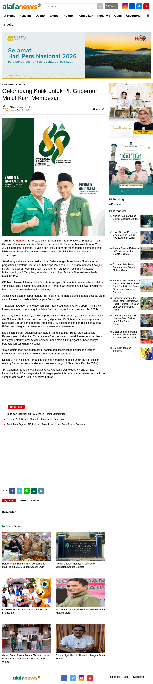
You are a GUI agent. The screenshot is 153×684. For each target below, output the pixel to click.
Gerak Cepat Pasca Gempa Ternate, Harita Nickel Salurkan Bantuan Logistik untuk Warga (25, 658)
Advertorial (133, 15)
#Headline (34, 500)
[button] (147, 14)
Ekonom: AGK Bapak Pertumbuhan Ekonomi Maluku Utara (125, 267)
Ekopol (54, 15)
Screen (111, 6)
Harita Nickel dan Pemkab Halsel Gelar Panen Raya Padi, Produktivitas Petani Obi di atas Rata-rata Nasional (126, 286)
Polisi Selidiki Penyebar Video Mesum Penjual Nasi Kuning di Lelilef (125, 235)
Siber (126, 676)
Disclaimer (139, 676)
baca (96, 109)
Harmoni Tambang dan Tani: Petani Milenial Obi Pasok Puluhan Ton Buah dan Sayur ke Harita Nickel (126, 304)
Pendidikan (85, 15)
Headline (25, 15)
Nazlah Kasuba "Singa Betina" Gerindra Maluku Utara (125, 219)
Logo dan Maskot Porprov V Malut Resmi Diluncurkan (36, 414)
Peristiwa (103, 15)
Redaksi (115, 676)
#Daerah (22, 500)
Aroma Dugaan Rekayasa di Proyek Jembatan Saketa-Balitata (126, 251)
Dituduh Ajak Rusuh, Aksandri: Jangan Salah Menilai (35, 419)
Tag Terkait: (9, 500)
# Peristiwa (115, 204)
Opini (118, 15)
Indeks (8, 24)
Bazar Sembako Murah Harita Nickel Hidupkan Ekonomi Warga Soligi (125, 335)
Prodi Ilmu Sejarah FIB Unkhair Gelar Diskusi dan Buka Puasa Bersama (46, 424)
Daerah (41, 15)
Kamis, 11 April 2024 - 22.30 (19, 110)
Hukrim (69, 15)
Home (9, 15)
